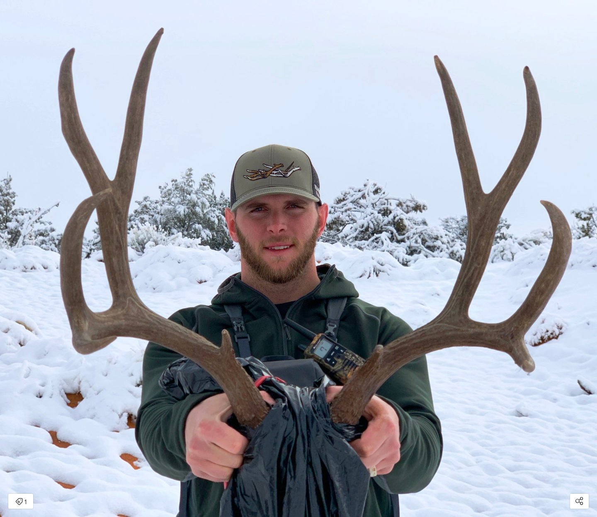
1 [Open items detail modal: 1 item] (21, 502)
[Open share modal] (579, 501)
